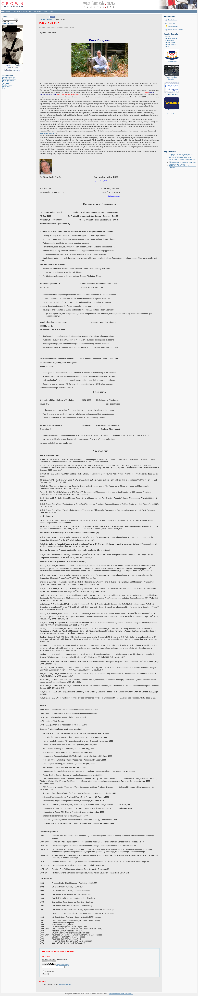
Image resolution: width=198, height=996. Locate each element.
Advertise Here (171, 114)
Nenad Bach (6, 86)
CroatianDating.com (8, 77)
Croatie (167, 46)
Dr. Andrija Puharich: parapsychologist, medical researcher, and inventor (181, 155)
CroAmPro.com (172, 61)
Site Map (17, 11)
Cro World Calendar (171, 38)
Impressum (37, 11)
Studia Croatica (169, 40)
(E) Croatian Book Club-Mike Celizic (180, 157)
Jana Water (5, 83)
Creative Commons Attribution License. (121, 993)
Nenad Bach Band (8, 80)
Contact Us (27, 11)
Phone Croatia (6, 82)
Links (45, 11)
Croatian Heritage (170, 44)
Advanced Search (8, 23)
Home (43, 19)
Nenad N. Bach (45, 27)
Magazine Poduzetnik (9, 79)
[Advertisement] (171, 134)
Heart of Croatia (7, 85)
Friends (49, 19)
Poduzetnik (171, 110)
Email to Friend (172, 20)
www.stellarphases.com (47, 133)
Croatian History (170, 42)
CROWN (167, 36)
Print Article (171, 23)
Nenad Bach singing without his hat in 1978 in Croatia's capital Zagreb (182, 163)
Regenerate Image (62, 965)
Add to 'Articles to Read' (175, 29)
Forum (51, 11)
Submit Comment (65, 985)
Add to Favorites (173, 26)
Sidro (4, 88)
